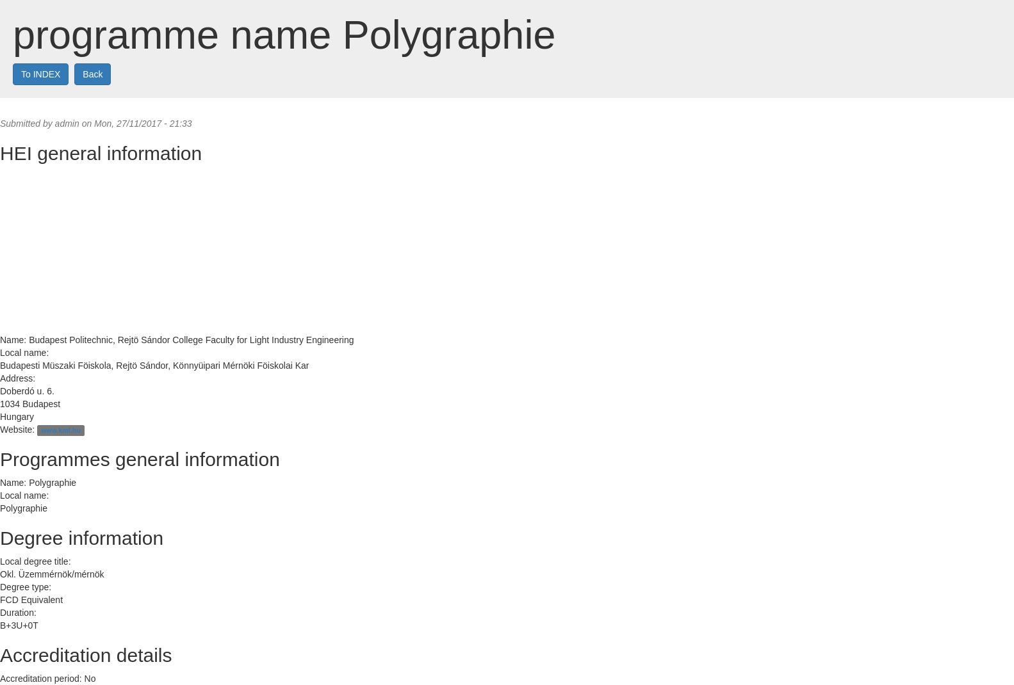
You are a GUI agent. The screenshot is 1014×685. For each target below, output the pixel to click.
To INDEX (40, 74)
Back (92, 74)
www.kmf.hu (60, 430)
